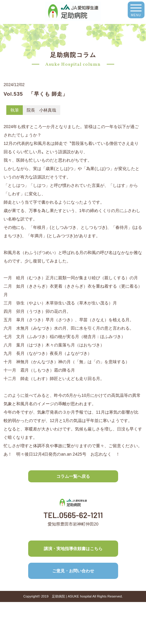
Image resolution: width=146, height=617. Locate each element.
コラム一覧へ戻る (73, 476)
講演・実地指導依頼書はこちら (73, 548)
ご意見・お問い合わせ (73, 570)
